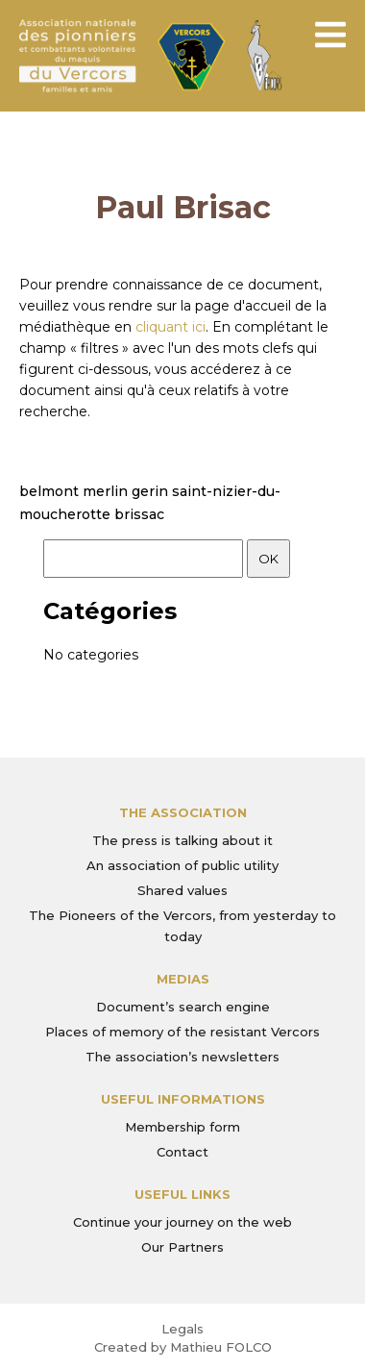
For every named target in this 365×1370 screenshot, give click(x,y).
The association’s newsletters (182, 1056)
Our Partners (182, 1247)
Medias (183, 978)
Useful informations (183, 1099)
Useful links (182, 1194)
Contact (182, 1151)
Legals (182, 1328)
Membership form (182, 1126)
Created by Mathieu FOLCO (183, 1347)
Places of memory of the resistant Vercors (182, 1031)
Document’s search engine (183, 1006)
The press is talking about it (182, 840)
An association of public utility (182, 865)
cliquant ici (170, 327)
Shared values (182, 890)
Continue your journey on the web (182, 1222)
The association (183, 812)
